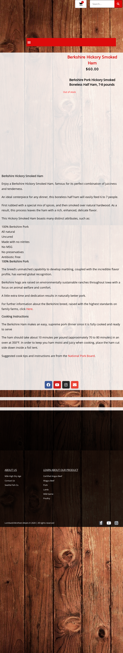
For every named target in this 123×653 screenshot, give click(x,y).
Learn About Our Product (60, 470)
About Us (11, 470)
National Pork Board (81, 356)
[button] (29, 42)
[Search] (118, 4)
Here (29, 309)
